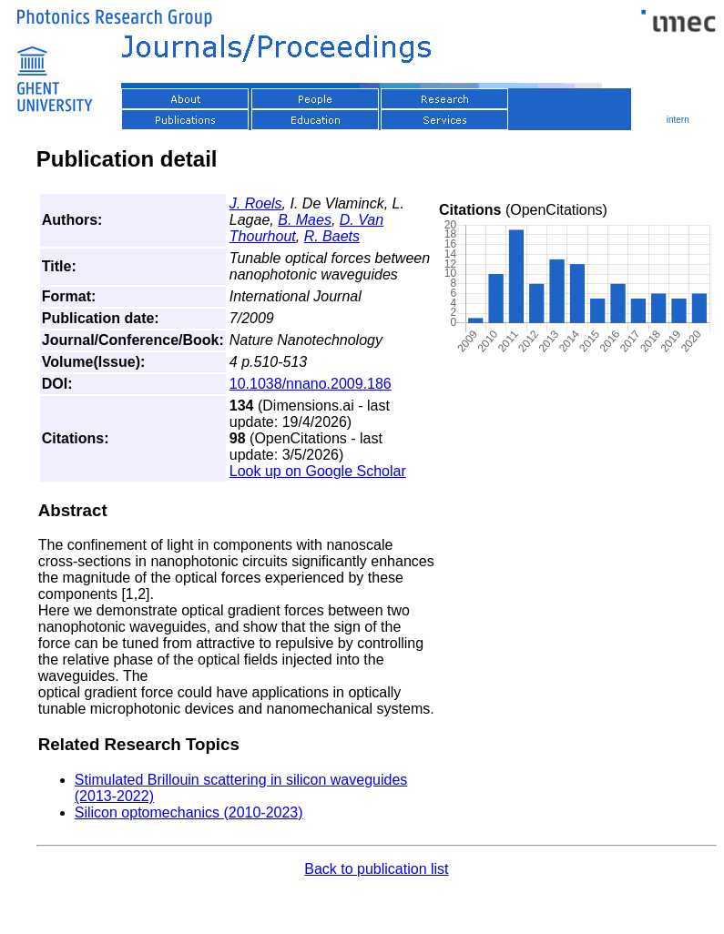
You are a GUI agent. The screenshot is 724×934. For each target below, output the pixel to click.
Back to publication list (376, 869)
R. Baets (332, 236)
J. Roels (255, 203)
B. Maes (304, 220)
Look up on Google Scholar (317, 471)
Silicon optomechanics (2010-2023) (189, 812)
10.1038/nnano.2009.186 (310, 383)
